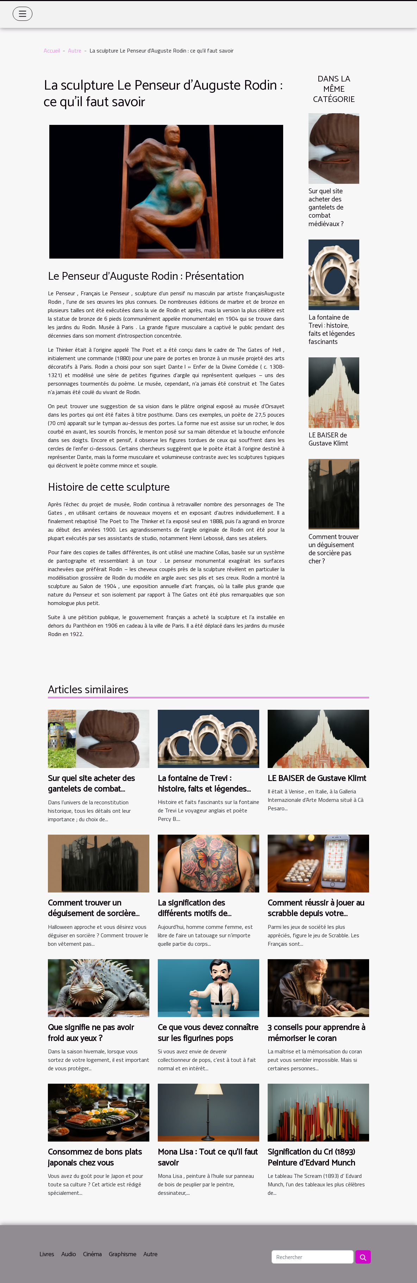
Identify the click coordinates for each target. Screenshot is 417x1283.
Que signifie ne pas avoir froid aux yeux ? (91, 1033)
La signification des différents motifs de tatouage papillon (192, 914)
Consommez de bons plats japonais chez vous (95, 1157)
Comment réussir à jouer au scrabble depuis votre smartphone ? (316, 914)
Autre (74, 50)
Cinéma (92, 1254)
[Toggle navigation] (22, 14)
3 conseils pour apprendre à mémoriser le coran (316, 1033)
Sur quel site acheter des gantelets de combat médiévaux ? (326, 207)
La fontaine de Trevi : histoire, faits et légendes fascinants (332, 329)
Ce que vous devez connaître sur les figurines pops (208, 1033)
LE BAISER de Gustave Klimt (328, 439)
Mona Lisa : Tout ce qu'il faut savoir (208, 1157)
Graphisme (122, 1254)
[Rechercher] (313, 1257)
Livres (46, 1254)
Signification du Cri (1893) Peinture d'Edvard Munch (311, 1157)
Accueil (52, 50)
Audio (68, 1254)
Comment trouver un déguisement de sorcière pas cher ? (334, 549)
